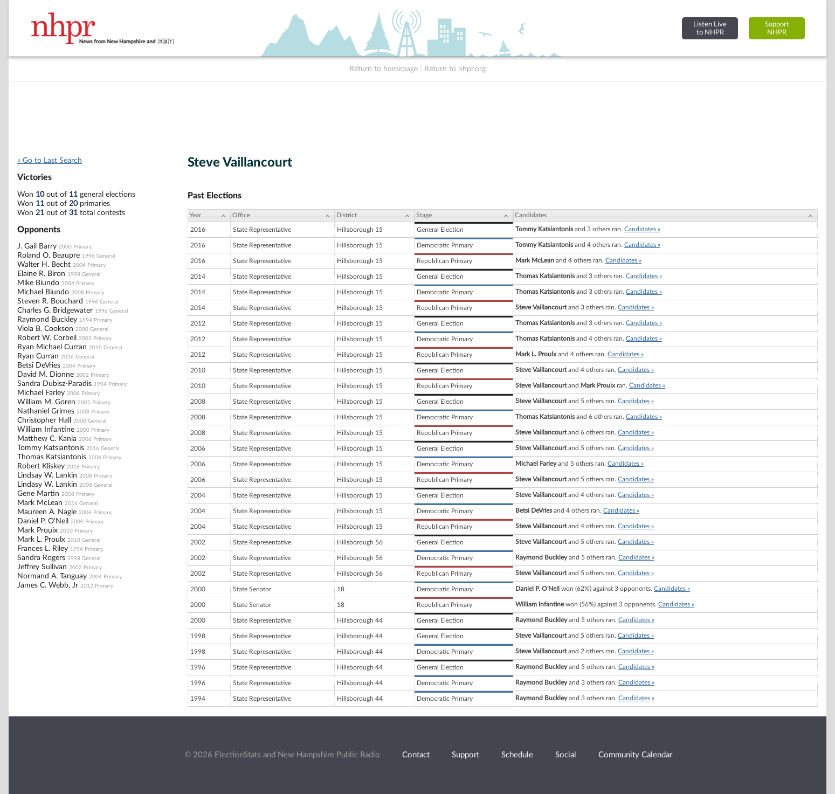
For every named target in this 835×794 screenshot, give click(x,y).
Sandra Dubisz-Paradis (54, 384)
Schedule (517, 755)
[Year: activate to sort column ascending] (209, 215)
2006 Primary (83, 393)
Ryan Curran (38, 356)
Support (465, 755)
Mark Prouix (37, 530)
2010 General (105, 347)
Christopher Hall (44, 420)
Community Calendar (635, 755)
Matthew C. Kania (47, 439)
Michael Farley (41, 393)
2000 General (91, 329)
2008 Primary (87, 292)
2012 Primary (96, 586)
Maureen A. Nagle (47, 512)
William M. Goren (46, 402)
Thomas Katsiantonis (51, 457)
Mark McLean (40, 503)
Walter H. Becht (44, 264)
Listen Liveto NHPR (710, 28)
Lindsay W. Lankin (47, 475)
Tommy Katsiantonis (50, 448)
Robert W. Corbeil (47, 338)
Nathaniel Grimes (45, 411)
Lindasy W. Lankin (47, 484)
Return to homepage (383, 69)
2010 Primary (76, 531)
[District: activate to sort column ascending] (375, 215)
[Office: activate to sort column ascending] (283, 215)
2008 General (95, 485)
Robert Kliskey (41, 466)
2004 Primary (89, 265)
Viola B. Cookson (45, 329)
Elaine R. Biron (41, 274)
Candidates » (642, 229)
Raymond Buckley (47, 319)
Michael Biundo (43, 292)
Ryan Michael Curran (52, 347)
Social (565, 755)
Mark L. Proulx (41, 539)
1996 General (98, 256)
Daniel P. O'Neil (42, 521)
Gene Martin (38, 494)
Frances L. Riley (42, 549)
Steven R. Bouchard (50, 301)
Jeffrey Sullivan (42, 567)
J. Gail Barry (37, 246)
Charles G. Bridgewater (55, 310)
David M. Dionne (45, 374)
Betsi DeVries (38, 365)
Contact (416, 755)
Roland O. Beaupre (48, 255)
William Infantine (45, 429)
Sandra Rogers (41, 558)
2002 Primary (95, 338)
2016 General (77, 357)
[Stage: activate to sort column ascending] (464, 215)
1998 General (83, 274)
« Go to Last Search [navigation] (49, 160)
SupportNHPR (777, 28)
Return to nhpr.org (455, 69)
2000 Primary (75, 247)
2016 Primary (83, 467)
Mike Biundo (38, 283)
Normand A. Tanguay (52, 576)
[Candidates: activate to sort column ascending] (665, 215)
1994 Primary (95, 320)
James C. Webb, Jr (47, 585)
